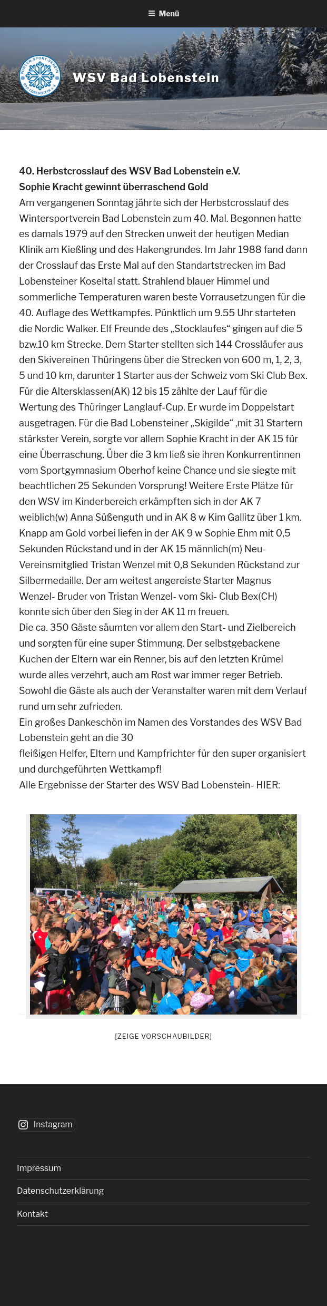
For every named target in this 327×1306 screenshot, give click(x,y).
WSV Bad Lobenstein (146, 77)
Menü (164, 13)
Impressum (39, 1168)
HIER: (268, 785)
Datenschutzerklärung (60, 1191)
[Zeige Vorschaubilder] (163, 1036)
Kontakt (32, 1214)
